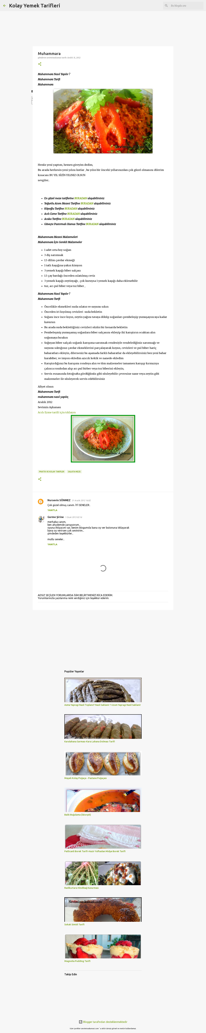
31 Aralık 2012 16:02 (81, 500)
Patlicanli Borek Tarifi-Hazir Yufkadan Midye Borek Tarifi (95, 851)
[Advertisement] (103, 637)
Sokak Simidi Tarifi (74, 924)
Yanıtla (52, 510)
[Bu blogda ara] (186, 6)
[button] (40, 64)
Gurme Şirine (55, 517)
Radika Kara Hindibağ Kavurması (81, 888)
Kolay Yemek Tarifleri (34, 5)
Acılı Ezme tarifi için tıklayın (57, 412)
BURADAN (80, 198)
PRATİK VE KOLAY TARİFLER (51, 472)
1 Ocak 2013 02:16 (73, 517)
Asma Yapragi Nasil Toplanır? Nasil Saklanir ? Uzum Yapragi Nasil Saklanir (102, 705)
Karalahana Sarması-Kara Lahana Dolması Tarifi (89, 741)
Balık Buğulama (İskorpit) (77, 814)
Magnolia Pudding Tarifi (77, 961)
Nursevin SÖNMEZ (58, 500)
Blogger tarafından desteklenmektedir (103, 1021)
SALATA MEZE (74, 472)
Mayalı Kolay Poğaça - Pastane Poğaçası (85, 778)
